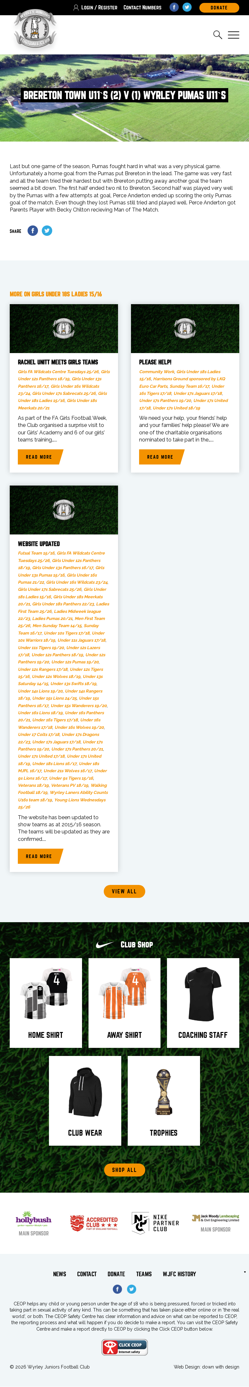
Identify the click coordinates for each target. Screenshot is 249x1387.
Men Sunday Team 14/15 (56, 626)
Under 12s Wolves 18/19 (56, 676)
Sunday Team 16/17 (189, 386)
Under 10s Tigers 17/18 (66, 633)
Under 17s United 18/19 (176, 408)
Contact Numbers (142, 7)
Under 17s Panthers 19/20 (165, 400)
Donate (116, 1274)
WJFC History (179, 1274)
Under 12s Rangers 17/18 (42, 669)
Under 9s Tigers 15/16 (71, 778)
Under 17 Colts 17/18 (38, 734)
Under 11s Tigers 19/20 (41, 647)
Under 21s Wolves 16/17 (67, 771)
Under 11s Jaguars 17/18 (81, 640)
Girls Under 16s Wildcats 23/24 (76, 582)
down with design (220, 1367)
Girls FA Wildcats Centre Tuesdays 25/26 (58, 372)
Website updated (39, 544)
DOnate (219, 8)
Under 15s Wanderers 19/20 (79, 706)
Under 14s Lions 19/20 (40, 691)
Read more (39, 457)
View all (124, 892)
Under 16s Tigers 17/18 (55, 720)
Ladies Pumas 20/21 (52, 618)
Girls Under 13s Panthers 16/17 (62, 568)
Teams (144, 1274)
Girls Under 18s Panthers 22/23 (63, 604)
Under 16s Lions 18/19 (40, 713)
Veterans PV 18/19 (69, 785)
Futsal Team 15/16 (36, 553)
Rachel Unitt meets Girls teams (58, 363)
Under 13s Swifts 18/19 (73, 684)
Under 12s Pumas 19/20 (75, 662)
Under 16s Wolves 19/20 (79, 727)
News (59, 1274)
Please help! (155, 363)
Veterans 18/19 (33, 785)
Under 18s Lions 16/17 (54, 764)
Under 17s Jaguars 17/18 (197, 393)
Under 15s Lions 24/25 (54, 698)
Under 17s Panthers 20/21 (77, 749)
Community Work (156, 372)
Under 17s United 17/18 (41, 756)
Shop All (124, 1170)
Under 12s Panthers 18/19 (57, 655)
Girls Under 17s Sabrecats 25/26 (64, 393)
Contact (87, 1274)
